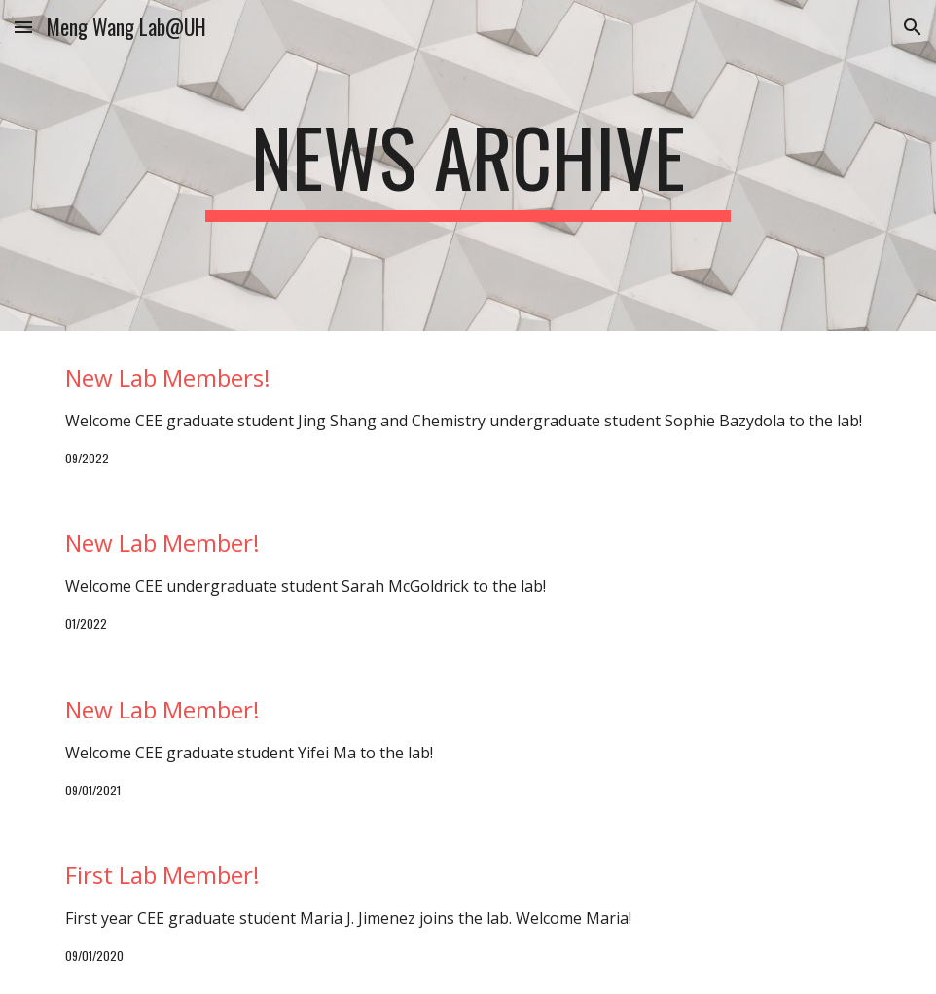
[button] (23, 27)
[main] (468, 165)
